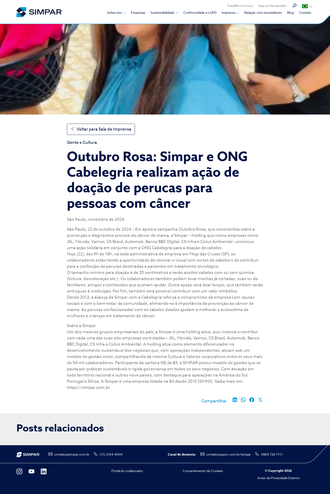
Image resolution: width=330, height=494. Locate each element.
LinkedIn (44, 471)
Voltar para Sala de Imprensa (104, 129)
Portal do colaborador (127, 471)
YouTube (31, 471)
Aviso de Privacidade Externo (278, 478)
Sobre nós (114, 12)
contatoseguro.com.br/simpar (228, 454)
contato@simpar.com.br (71, 454)
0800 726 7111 (272, 454)
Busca (294, 5)
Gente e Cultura (82, 142)
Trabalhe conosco (240, 5)
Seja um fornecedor (272, 5)
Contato (305, 12)
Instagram (19, 471)
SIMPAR (38, 12)
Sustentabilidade (162, 12)
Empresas (138, 12)
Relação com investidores (263, 12)
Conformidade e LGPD (199, 12)
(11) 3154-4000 (111, 454)
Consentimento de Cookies (203, 471)
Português (307, 6)
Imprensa (228, 12)
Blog (290, 12)
